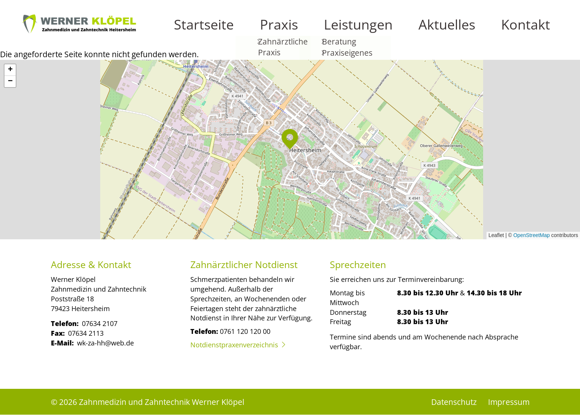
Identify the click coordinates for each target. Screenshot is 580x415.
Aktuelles (497, 30)
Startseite (367, 30)
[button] (290, 139)
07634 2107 (99, 323)
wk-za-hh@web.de (105, 342)
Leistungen (450, 30)
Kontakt (539, 30)
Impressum (509, 401)
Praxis (407, 30)
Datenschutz (454, 401)
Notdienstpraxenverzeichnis (234, 344)
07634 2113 (86, 333)
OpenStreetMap (531, 235)
